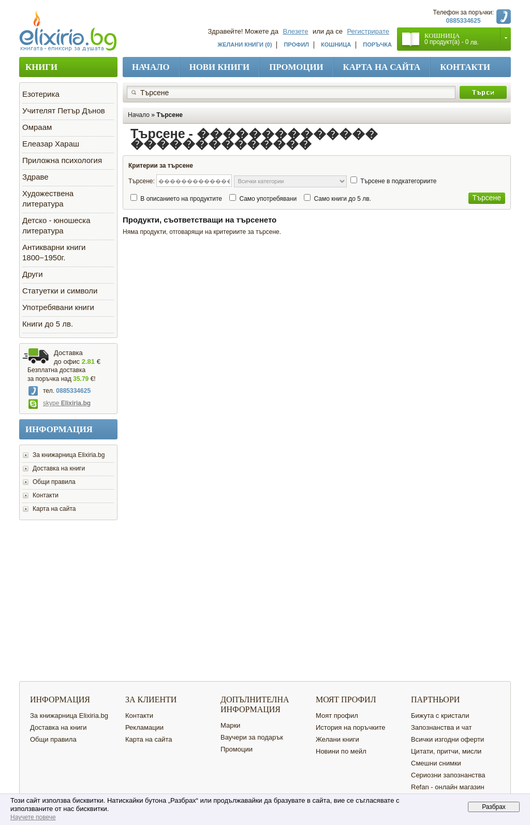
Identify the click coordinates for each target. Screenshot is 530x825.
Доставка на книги (59, 468)
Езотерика (41, 94)
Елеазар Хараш (50, 143)
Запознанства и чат (441, 727)
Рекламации (144, 727)
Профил (296, 44)
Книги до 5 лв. (47, 323)
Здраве (35, 176)
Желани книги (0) (244, 44)
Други (32, 274)
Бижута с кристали (440, 715)
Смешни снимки (436, 763)
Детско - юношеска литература (56, 225)
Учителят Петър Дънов (63, 110)
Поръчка (377, 44)
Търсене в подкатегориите (398, 181)
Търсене (169, 115)
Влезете (295, 31)
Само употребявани (268, 198)
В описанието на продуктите (181, 198)
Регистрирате (368, 31)
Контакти (465, 67)
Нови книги (219, 67)
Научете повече (33, 817)
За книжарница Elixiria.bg (69, 455)
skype (59, 403)
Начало (151, 67)
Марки (230, 725)
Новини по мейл (341, 751)
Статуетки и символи (59, 290)
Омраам (37, 127)
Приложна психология (62, 160)
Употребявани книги (58, 307)
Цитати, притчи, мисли (446, 751)
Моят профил (337, 715)
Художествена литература (47, 198)
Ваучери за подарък (251, 737)
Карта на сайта (382, 67)
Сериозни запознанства (448, 775)
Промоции (296, 67)
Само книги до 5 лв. (342, 198)
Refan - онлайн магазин (447, 787)
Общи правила (54, 481)
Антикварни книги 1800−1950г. (54, 252)
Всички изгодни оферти (447, 739)
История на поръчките (350, 727)
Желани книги (337, 739)
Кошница (336, 44)
